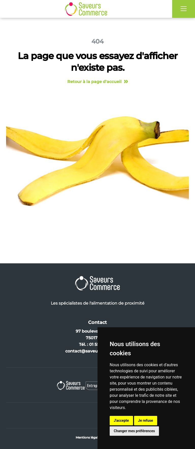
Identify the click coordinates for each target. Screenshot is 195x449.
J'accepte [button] (121, 420)
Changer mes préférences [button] (134, 431)
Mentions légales (88, 437)
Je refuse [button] (145, 420)
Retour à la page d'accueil (97, 81)
